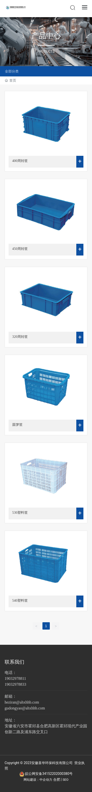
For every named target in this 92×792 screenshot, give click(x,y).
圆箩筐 (17, 424)
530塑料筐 (20, 512)
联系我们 (14, 662)
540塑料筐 (20, 600)
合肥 (56, 779)
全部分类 (12, 71)
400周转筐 (20, 161)
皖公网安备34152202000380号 (49, 774)
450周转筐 (20, 249)
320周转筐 (20, 337)
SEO (65, 779)
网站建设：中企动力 (38, 779)
